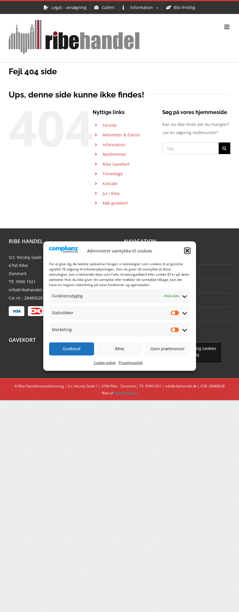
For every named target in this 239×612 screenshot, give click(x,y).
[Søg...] (190, 148)
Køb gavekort (115, 203)
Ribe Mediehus (126, 393)
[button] (187, 251)
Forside (110, 125)
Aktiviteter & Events (121, 135)
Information (114, 144)
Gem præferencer (167, 348)
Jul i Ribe (111, 193)
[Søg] (224, 148)
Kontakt (110, 183)
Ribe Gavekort (116, 164)
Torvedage (113, 173)
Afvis (119, 348)
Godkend (71, 348)
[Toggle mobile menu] (227, 27)
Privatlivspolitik (130, 362)
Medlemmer (114, 154)
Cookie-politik (105, 362)
